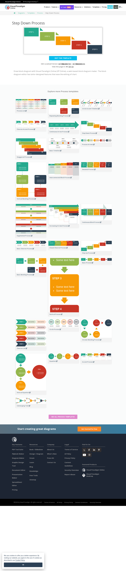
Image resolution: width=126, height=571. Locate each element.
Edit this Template (63, 58)
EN (67, 67)
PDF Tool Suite (17, 449)
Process (40, 13)
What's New (52, 454)
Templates (31, 13)
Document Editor (18, 470)
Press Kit (50, 458)
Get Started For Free (89, 429)
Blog (31, 467)
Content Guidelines (81, 502)
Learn (32, 462)
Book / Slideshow (36, 449)
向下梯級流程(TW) (64, 64)
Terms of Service (71, 449)
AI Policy (68, 454)
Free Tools (34, 475)
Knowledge (34, 471)
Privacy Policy (70, 458)
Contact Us (51, 462)
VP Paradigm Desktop (30, 1)
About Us (50, 449)
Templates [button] (96, 7)
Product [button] (47, 7)
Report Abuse (70, 474)
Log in (116, 7)
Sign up (110, 7)
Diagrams (21, 13)
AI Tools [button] (67, 7)
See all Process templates (63, 417)
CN (72, 67)
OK (23, 565)
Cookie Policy (20, 560)
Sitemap (33, 480)
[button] (55, 7)
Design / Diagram (36, 454)
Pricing (104, 7)
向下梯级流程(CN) (79, 64)
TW (69, 67)
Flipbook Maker (18, 454)
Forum (32, 458)
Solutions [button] (87, 7)
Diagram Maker (18, 458)
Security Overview (72, 470)
